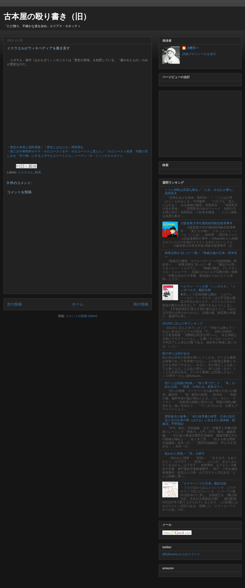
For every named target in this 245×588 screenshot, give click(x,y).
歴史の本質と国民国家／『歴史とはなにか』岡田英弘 (47, 147)
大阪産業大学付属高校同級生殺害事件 (206, 223)
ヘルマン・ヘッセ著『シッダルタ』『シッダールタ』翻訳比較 (208, 288)
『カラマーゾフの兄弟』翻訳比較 (203, 483)
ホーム (77, 304)
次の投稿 (14, 304)
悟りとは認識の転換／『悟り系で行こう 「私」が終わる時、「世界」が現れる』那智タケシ (200, 384)
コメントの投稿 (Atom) (81, 316)
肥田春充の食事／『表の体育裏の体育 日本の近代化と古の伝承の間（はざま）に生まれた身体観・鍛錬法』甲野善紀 (198, 420)
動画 (38, 172)
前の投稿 (140, 304)
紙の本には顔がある (176, 353)
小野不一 (193, 48)
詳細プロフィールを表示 (199, 54)
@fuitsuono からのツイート (181, 554)
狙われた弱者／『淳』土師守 (185, 453)
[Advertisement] (200, 122)
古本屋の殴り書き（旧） (47, 16)
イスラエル (25, 172)
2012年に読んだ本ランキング (182, 323)
